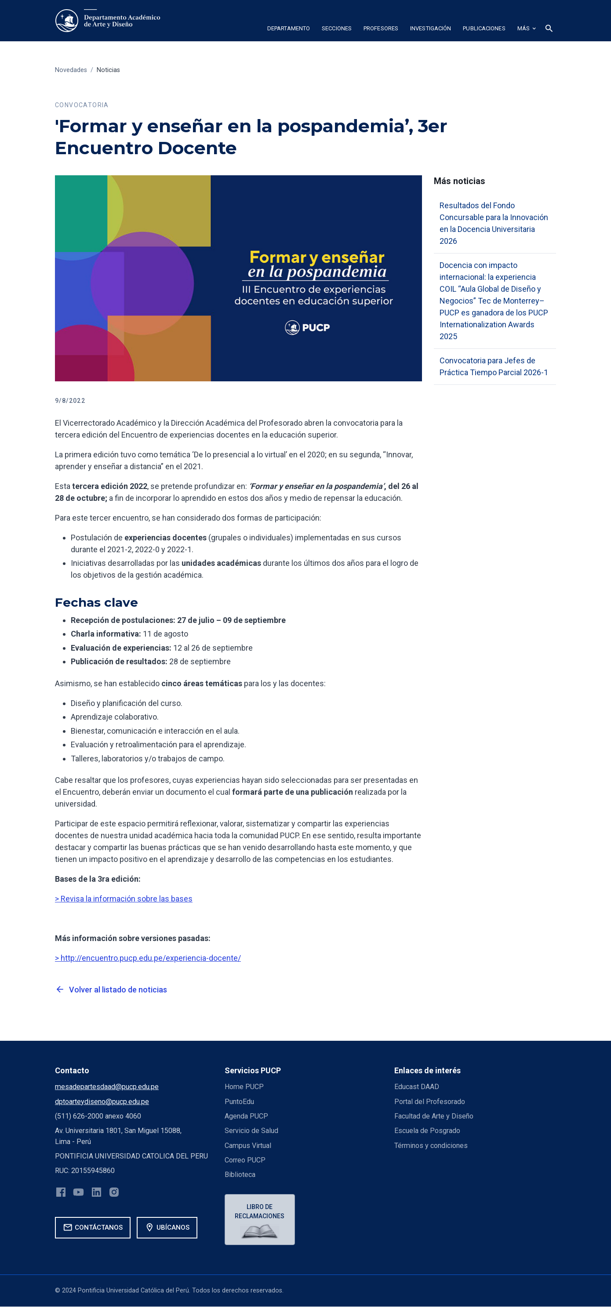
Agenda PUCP (246, 1116)
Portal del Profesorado (429, 1101)
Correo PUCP (245, 1160)
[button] (288, 30)
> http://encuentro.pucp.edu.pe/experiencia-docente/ (148, 958)
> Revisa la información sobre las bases (124, 898)
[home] (107, 20)
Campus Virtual (248, 1145)
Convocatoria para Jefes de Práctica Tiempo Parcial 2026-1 (494, 366)
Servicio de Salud (251, 1130)
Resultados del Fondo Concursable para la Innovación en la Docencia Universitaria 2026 (494, 223)
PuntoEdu (239, 1101)
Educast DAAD (416, 1087)
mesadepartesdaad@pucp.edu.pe (107, 1087)
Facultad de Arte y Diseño (433, 1116)
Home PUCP (244, 1087)
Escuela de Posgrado (427, 1130)
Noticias (108, 70)
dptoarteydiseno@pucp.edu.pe (102, 1101)
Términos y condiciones (431, 1145)
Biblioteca (240, 1174)
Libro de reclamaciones (260, 1211)
